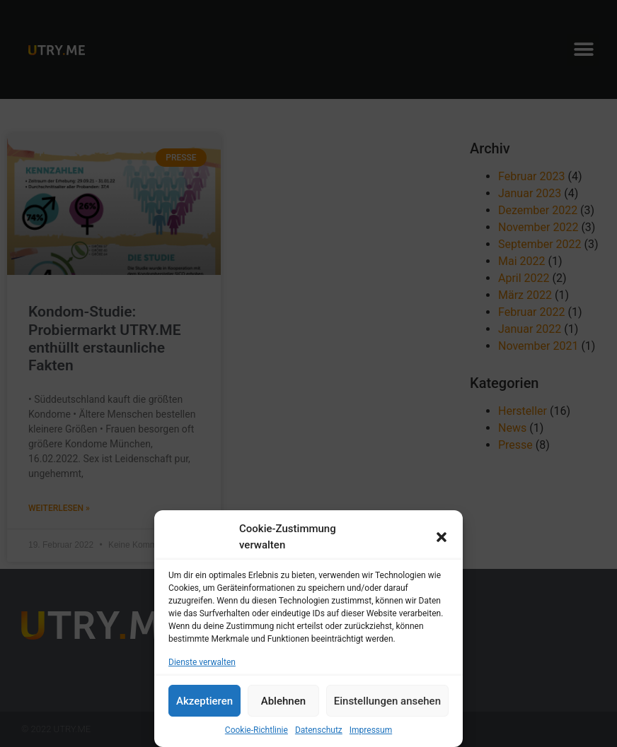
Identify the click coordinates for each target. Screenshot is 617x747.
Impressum (371, 730)
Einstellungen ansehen (387, 701)
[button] (441, 537)
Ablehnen (283, 701)
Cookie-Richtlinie (256, 730)
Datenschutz (318, 730)
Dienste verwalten (202, 662)
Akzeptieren (204, 701)
